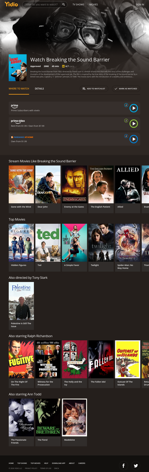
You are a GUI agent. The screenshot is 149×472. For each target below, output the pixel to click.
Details (39, 88)
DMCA (56, 468)
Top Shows (22, 463)
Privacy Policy (31, 468)
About (71, 463)
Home (11, 463)
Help (46, 463)
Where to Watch (19, 88)
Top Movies (35, 463)
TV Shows (78, 4)
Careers (81, 463)
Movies (93, 4)
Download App (58, 463)
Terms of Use (45, 468)
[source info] (125, 105)
